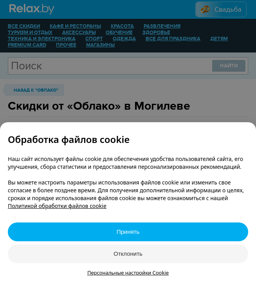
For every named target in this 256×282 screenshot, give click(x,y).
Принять (128, 231)
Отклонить (128, 253)
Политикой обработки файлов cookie (57, 206)
